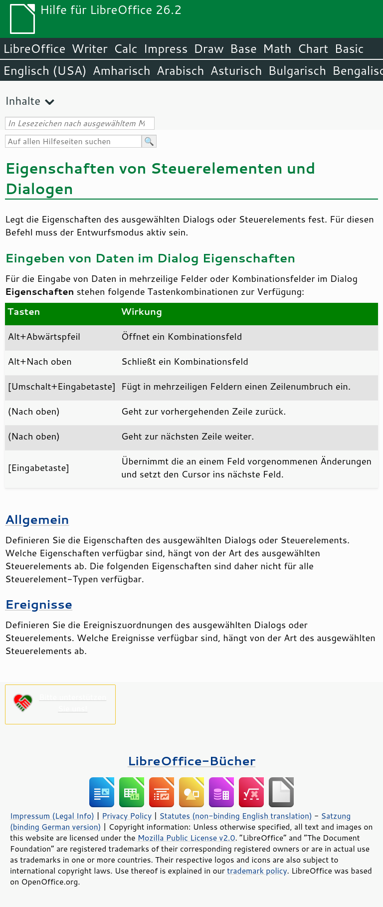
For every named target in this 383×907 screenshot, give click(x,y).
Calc (126, 48)
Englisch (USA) (45, 70)
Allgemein (37, 519)
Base (243, 48)
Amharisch (122, 70)
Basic (349, 48)
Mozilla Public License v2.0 (186, 837)
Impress (166, 48)
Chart (312, 48)
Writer (89, 48)
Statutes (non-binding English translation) (235, 815)
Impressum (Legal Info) (52, 815)
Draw (208, 48)
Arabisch (180, 70)
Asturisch (236, 70)
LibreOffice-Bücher (191, 760)
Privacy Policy (127, 815)
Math (277, 48)
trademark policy (257, 870)
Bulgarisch (297, 70)
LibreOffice (34, 48)
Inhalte (22, 100)
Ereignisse (38, 604)
